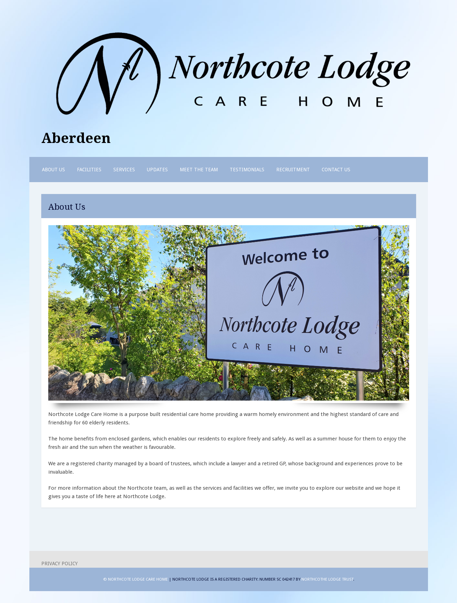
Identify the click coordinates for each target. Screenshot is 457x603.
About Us (53, 169)
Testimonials (247, 169)
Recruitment (293, 169)
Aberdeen (76, 138)
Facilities (89, 169)
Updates (157, 169)
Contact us (336, 169)
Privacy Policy (59, 563)
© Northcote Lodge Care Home (136, 579)
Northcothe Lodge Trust (327, 579)
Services (124, 169)
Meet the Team (199, 169)
